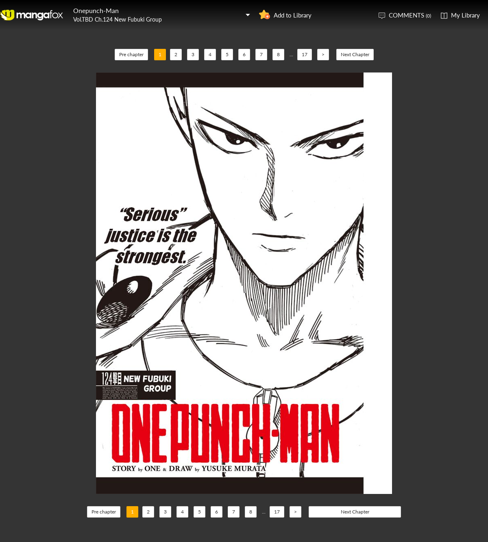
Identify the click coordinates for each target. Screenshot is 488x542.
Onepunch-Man (96, 10)
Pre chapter (131, 54)
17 (304, 54)
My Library (465, 15)
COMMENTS (410, 15)
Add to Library (293, 15)
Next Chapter (355, 54)
